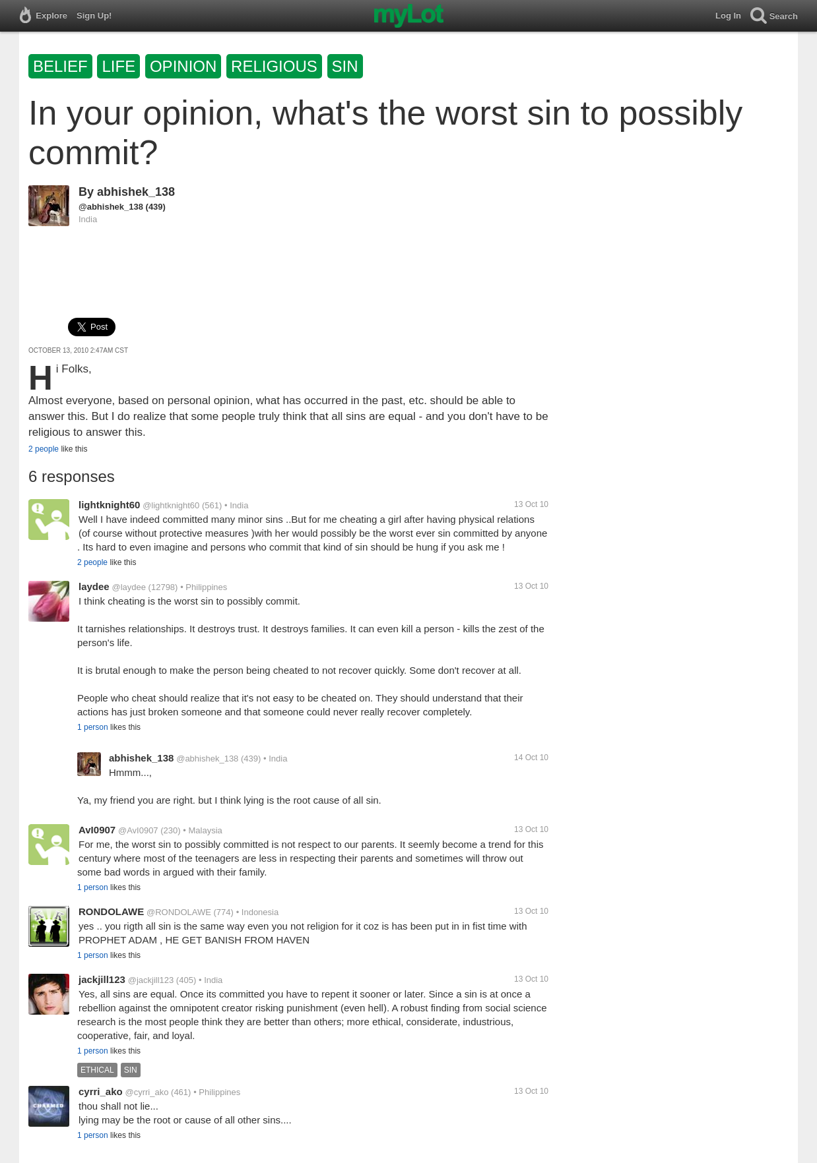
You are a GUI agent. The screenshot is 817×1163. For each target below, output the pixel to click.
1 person (92, 727)
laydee (94, 586)
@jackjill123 (151, 980)
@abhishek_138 (111, 207)
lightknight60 (109, 504)
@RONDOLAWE (179, 912)
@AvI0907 (138, 830)
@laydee (129, 587)
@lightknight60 (171, 505)
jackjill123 (102, 979)
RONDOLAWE (111, 911)
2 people (43, 449)
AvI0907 (97, 829)
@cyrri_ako (147, 1092)
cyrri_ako (101, 1091)
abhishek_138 (136, 191)
